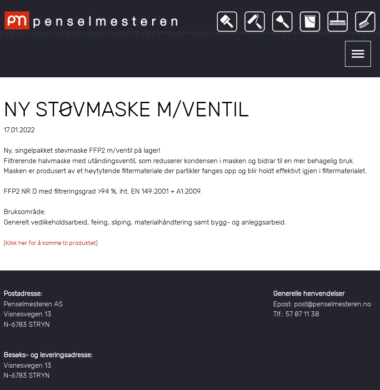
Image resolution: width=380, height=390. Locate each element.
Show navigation (358, 54)
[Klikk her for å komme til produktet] (51, 243)
